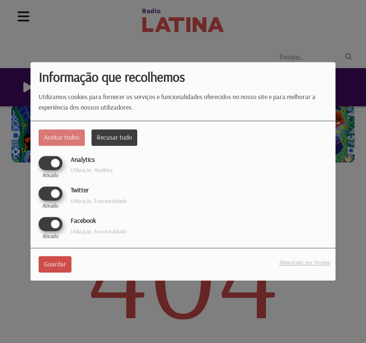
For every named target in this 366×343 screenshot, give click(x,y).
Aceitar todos (62, 137)
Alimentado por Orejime (304, 263)
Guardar (55, 264)
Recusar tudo (114, 137)
